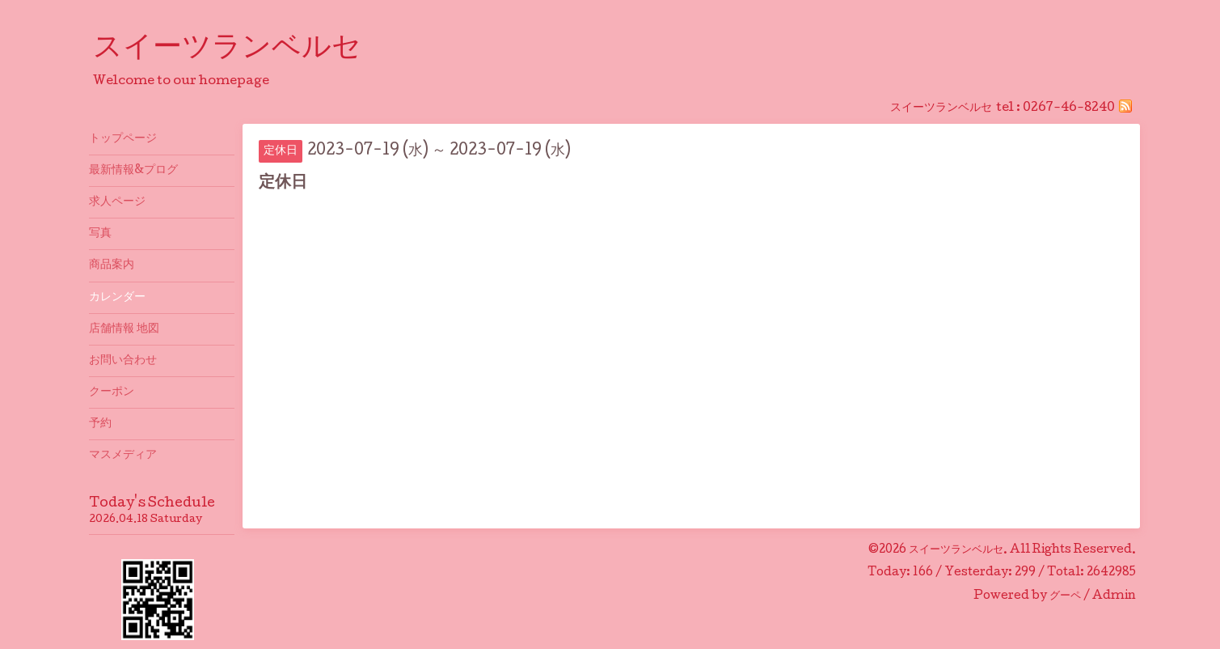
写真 (100, 233)
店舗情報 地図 (124, 329)
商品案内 (111, 265)
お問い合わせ (123, 360)
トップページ (123, 139)
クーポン (111, 392)
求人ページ (117, 202)
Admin (1114, 596)
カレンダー (117, 297)
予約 (100, 424)
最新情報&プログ (133, 170)
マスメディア (123, 455)
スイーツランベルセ (241, 49)
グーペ (1065, 596)
